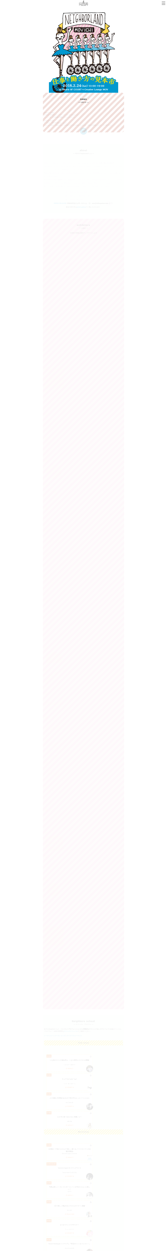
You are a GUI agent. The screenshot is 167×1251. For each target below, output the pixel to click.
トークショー (48, 1039)
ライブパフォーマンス (74, 1039)
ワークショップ (60, 1039)
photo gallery (81, 210)
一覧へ (83, 131)
